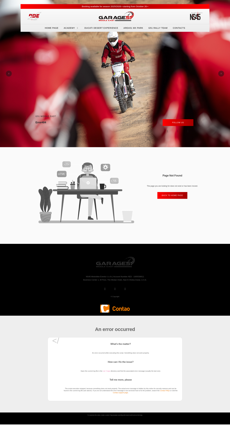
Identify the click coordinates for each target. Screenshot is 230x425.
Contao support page (120, 393)
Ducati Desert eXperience (101, 28)
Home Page (52, 28)
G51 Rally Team (158, 28)
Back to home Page (172, 195)
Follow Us (178, 123)
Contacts (179, 28)
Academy (71, 28)
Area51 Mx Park (133, 28)
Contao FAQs (165, 390)
